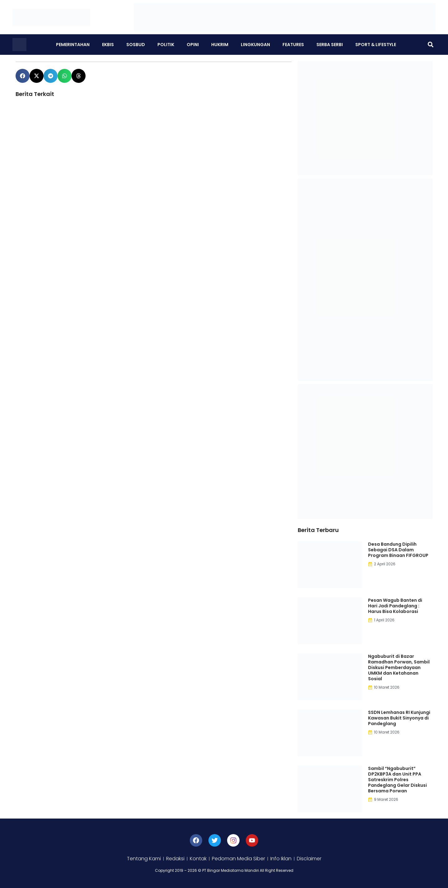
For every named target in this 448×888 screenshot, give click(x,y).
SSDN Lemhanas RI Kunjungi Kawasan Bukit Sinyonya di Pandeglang (399, 718)
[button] (430, 45)
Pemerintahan (73, 44)
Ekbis (108, 44)
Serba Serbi (329, 44)
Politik (165, 44)
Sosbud (135, 44)
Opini (193, 44)
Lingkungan (255, 44)
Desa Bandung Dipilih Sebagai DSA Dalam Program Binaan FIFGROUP (398, 549)
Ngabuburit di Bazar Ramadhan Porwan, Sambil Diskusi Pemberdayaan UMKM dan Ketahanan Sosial (399, 667)
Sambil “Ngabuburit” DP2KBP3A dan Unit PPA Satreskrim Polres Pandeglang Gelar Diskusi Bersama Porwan (397, 779)
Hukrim (219, 44)
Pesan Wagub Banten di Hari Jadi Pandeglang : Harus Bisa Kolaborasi (395, 606)
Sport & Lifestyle (375, 44)
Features (293, 44)
